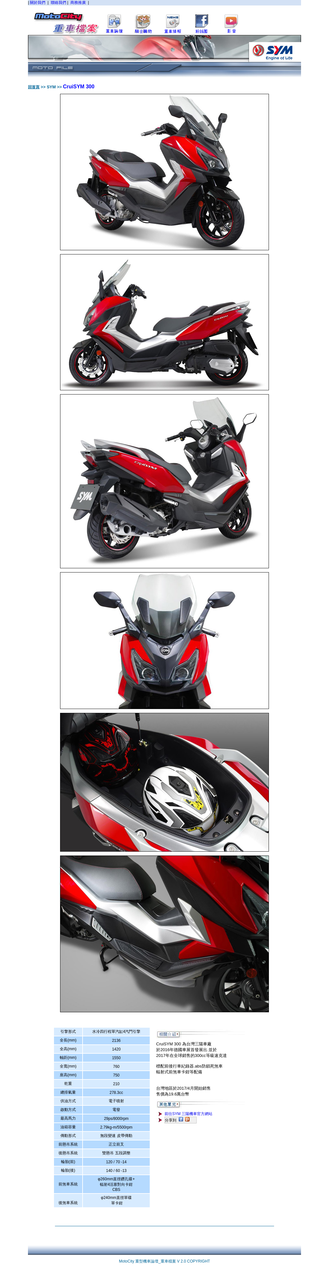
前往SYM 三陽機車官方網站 (188, 1114)
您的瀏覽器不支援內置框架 (164, 17)
